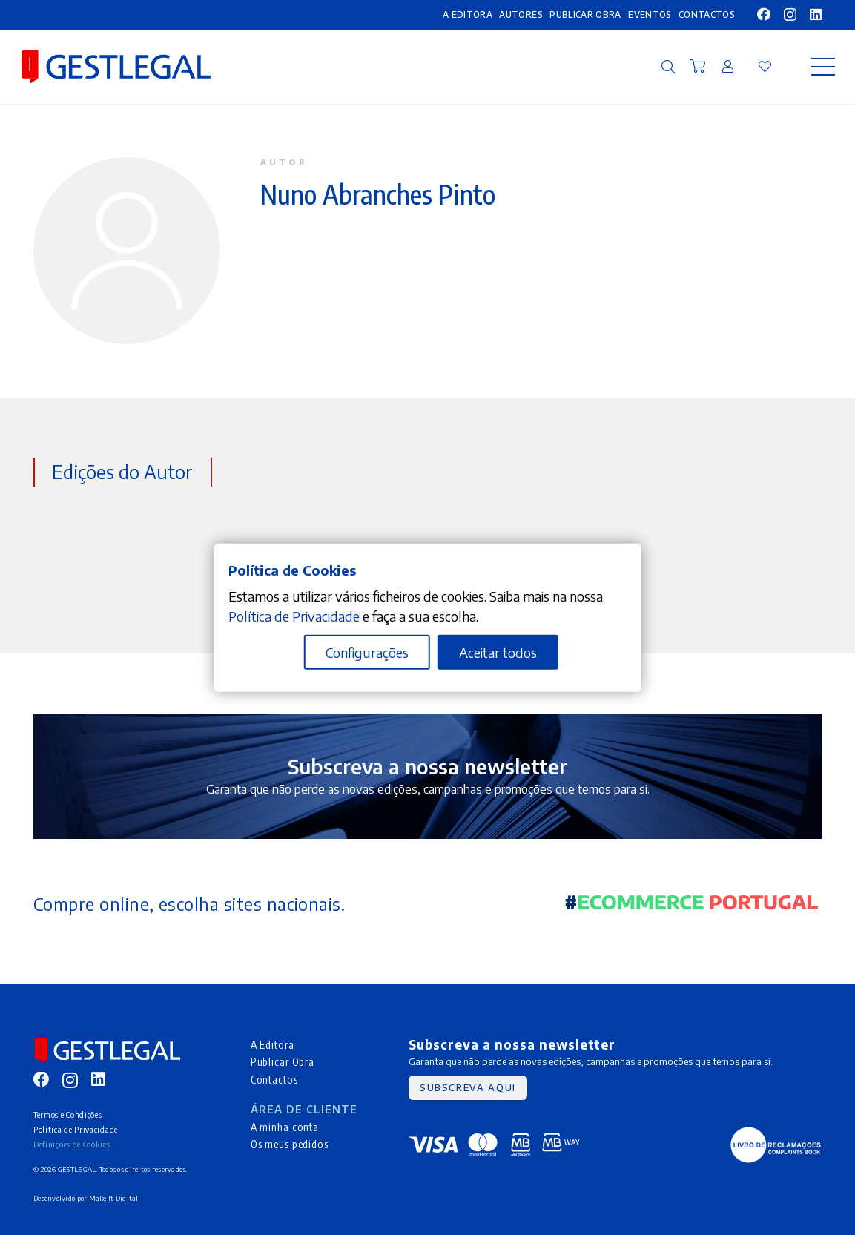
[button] (668, 66)
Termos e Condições (67, 1114)
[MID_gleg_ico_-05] (776, 1145)
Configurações (367, 652)
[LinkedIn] (816, 14)
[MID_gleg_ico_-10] (116, 67)
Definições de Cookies (71, 1144)
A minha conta (285, 1126)
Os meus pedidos (290, 1143)
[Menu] (823, 66)
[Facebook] (763, 14)
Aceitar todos (498, 652)
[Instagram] (790, 14)
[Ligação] (727, 66)
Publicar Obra (282, 1061)
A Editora (272, 1044)
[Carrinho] (698, 67)
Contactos (274, 1079)
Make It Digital (114, 1198)
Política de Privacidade (75, 1129)
